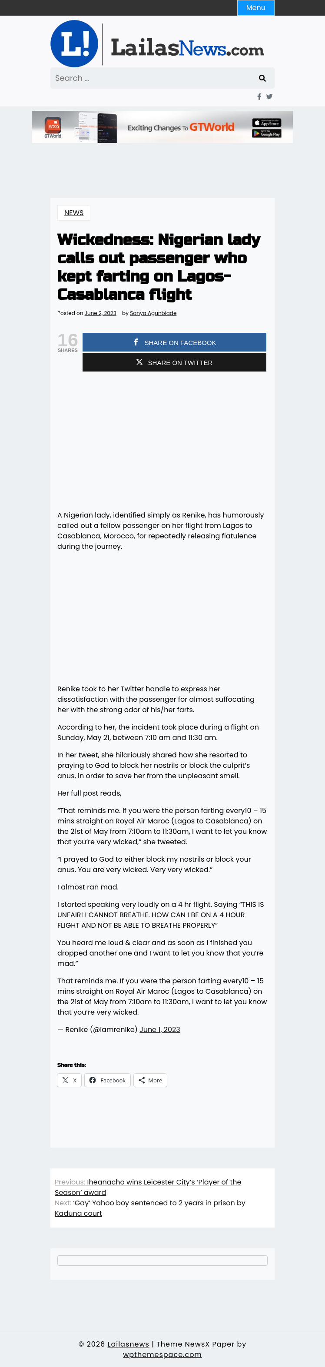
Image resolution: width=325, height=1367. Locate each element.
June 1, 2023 (159, 1030)
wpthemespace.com (162, 1355)
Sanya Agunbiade (153, 313)
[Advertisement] (162, 442)
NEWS (73, 213)
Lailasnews (128, 1344)
